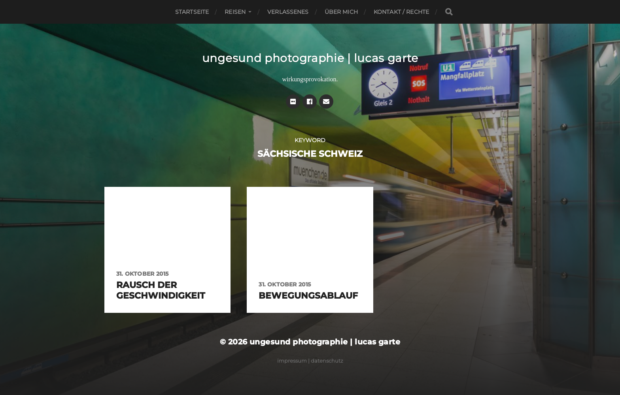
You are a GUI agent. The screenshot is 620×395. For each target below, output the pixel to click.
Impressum (292, 360)
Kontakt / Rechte (401, 11)
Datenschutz (327, 360)
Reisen (235, 11)
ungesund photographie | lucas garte (310, 58)
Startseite (192, 11)
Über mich (341, 11)
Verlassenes (288, 11)
